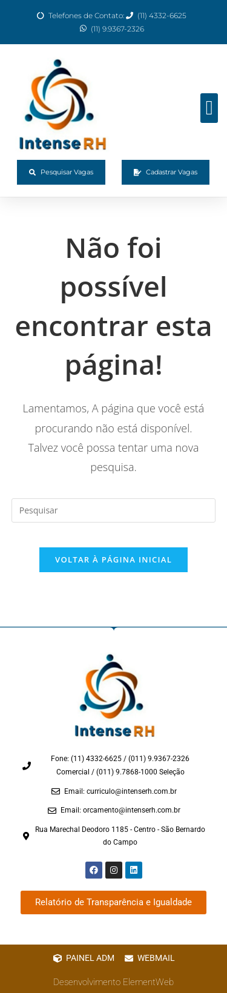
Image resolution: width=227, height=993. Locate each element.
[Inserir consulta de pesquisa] (114, 510)
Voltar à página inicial (113, 559)
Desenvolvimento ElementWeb (113, 982)
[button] (209, 108)
